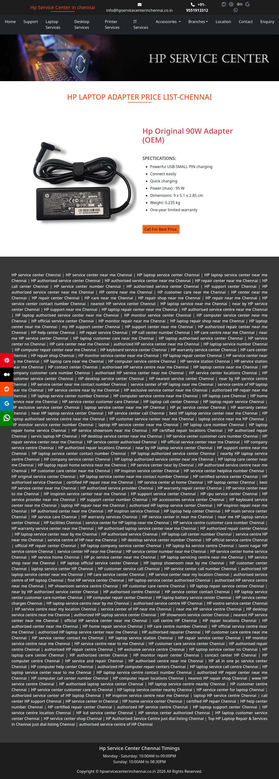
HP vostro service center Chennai (236, 603)
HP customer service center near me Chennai (151, 419)
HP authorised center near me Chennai (67, 511)
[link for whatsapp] (236, 10)
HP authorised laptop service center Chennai (101, 684)
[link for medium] (240, 4)
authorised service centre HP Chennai (168, 603)
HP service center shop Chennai (73, 718)
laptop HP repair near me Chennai (93, 505)
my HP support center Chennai (91, 326)
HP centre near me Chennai (126, 292)
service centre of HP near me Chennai (82, 540)
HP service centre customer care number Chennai (219, 522)
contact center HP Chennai (230, 655)
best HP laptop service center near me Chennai (213, 413)
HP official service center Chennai (62, 321)
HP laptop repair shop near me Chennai (207, 321)
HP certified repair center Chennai (79, 707)
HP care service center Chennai (115, 574)
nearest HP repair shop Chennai (217, 678)
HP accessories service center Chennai (188, 499)
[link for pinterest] (232, 4)
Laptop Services (53, 24)
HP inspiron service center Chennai (147, 470)
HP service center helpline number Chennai (224, 470)
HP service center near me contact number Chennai (78, 384)
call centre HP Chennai (175, 620)
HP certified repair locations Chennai (187, 430)
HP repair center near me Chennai (226, 280)
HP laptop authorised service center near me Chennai (67, 315)
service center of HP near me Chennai (136, 609)
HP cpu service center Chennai (229, 493)
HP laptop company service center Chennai (120, 545)
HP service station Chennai (205, 361)
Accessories (167, 21)
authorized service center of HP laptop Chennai (57, 695)
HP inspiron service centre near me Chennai (147, 695)
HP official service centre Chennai (236, 540)
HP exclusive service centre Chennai (151, 649)
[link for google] (247, 4)
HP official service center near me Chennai (200, 442)
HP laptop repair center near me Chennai (139, 309)
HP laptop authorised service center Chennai (200, 338)
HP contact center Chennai (73, 367)
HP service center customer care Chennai (100, 401)
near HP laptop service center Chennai (67, 413)
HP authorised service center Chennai (65, 280)
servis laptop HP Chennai (54, 436)
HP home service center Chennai (152, 701)
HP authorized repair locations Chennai (94, 447)
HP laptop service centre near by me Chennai (87, 603)
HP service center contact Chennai (197, 591)
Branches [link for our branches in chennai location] (196, 21)
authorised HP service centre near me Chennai (145, 367)
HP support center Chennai (230, 286)
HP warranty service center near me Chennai (53, 528)
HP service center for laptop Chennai (230, 689)
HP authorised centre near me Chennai (166, 661)
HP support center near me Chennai (159, 326)
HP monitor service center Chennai (158, 315)
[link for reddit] (224, 4)
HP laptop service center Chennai (168, 275)
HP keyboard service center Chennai (133, 349)
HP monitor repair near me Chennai (132, 321)
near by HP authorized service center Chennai (56, 591)
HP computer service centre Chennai (142, 361)
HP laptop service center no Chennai (223, 649)
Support (31, 21)
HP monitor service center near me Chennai (118, 355)
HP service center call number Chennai (200, 568)
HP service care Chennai (54, 516)
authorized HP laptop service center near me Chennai (88, 632)
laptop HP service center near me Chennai (138, 424)
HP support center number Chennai (114, 499)
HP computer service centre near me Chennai (155, 396)
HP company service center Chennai (77, 459)
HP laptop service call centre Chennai (224, 666)
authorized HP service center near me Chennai (156, 344)
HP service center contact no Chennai (67, 637)
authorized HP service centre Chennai (152, 707)
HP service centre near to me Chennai (109, 643)
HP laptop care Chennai (224, 396)
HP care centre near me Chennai (224, 332)
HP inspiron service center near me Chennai (85, 493)
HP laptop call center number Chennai (196, 534)
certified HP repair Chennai (211, 701)
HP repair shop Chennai (52, 355)
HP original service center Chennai (44, 476)
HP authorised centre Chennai (131, 591)
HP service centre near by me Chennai (83, 390)
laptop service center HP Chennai (62, 568)
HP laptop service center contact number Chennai (78, 453)
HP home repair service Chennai (112, 626)
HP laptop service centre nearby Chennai (187, 684)
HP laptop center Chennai (231, 482)
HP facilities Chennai (62, 522)
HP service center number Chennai (87, 286)
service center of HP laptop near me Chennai (172, 384)
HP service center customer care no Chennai (72, 689)
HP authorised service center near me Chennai (148, 280)
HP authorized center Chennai (98, 655)
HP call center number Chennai (161, 332)
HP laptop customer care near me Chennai (113, 338)
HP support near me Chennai (71, 309)
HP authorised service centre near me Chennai (224, 309)
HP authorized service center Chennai (162, 286)
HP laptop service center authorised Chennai (169, 580)
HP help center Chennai (53, 332)
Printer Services (112, 24)
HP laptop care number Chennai (213, 424)
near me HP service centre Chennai (209, 609)
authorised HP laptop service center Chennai (171, 505)
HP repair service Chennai (103, 332)
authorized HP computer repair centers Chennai (141, 666)
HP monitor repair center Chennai (166, 655)
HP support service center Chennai (163, 493)
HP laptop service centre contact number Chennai (144, 672)
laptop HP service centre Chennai (225, 695)
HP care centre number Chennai (177, 626)
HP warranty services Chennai (109, 516)
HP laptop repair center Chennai (192, 355)
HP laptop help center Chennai (192, 511)
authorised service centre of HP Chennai (116, 724)
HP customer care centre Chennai (153, 586)
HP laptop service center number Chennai (70, 396)
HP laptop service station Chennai (140, 637)
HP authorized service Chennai (129, 534)
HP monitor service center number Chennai (53, 424)
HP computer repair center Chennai (119, 597)
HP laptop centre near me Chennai (225, 367)
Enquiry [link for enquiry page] (267, 21)
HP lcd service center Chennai (104, 712)
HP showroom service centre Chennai (83, 586)
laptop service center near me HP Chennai (124, 407)
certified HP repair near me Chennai (99, 482)
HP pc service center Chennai (197, 407)
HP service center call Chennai (136, 413)
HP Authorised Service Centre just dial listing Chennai (155, 718)
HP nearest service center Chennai (181, 378)
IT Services (140, 24)
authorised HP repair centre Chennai (78, 649)
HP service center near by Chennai (162, 465)
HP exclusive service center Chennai (46, 407)
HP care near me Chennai (109, 298)
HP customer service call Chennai (129, 568)
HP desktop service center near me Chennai (121, 436)
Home (10, 21)
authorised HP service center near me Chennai (139, 372)
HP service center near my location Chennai (189, 574)
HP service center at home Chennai (170, 482)
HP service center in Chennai (91, 701)
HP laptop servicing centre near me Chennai (201, 557)
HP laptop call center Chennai (171, 401)
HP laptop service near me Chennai (194, 303)
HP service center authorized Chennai (174, 712)
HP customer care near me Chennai (191, 292)
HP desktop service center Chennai (111, 378)
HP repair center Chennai (55, 298)
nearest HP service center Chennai (123, 303)
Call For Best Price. (161, 229)
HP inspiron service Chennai (133, 511)
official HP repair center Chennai (45, 545)
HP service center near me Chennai (99, 275)
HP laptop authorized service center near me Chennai (164, 459)
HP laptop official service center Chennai (99, 563)
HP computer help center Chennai (62, 666)
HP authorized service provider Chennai (116, 488)
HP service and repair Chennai (94, 661)
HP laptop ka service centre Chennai (200, 545)
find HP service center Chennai (96, 580)
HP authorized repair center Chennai (233, 528)
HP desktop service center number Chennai (161, 540)
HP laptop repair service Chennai (233, 401)
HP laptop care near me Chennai (74, 361)
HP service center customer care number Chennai (212, 436)
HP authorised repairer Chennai (171, 632)
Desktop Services (81, 24)
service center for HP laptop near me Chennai (127, 522)
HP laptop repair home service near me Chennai (82, 465)
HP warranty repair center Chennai (189, 488)
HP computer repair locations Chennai (148, 678)
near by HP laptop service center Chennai (174, 447)
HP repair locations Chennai (229, 620)
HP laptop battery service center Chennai (193, 597)
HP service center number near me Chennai (166, 551)
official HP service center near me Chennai (105, 620)
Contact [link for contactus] (246, 21)
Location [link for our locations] (223, 21)
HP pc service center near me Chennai (120, 557)
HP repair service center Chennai (209, 637)
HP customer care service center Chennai (187, 643)
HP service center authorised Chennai (122, 442)
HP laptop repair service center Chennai (226, 586)
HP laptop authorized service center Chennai (173, 453)
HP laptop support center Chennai (225, 707)
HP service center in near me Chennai (177, 516)
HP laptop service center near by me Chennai (56, 534)
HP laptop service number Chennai (234, 344)
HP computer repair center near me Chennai (55, 349)
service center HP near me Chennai (89, 551)
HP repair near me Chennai (231, 298)
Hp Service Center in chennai (62, 7)
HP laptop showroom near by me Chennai (184, 563)
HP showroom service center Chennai (194, 614)
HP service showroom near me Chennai (109, 430)
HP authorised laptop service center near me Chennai (147, 528)
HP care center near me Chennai (79, 344)
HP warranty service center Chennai (203, 349)
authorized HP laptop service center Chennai (115, 614)
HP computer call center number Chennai (70, 678)
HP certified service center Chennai (225, 476)
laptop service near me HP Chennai (231, 419)
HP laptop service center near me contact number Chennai (134, 476)
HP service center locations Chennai (223, 372)
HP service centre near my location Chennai (56, 609)
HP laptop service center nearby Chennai (154, 689)
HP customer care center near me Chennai (70, 470)
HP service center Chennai (37, 275)
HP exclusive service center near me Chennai (166, 390)
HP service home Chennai (55, 557)
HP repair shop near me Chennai (169, 298)
